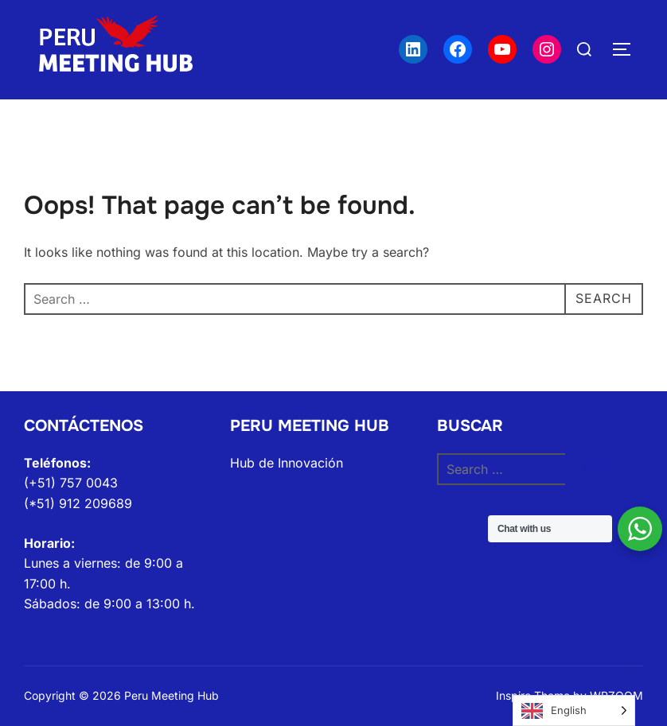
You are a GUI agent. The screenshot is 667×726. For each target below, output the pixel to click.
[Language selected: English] (574, 710)
